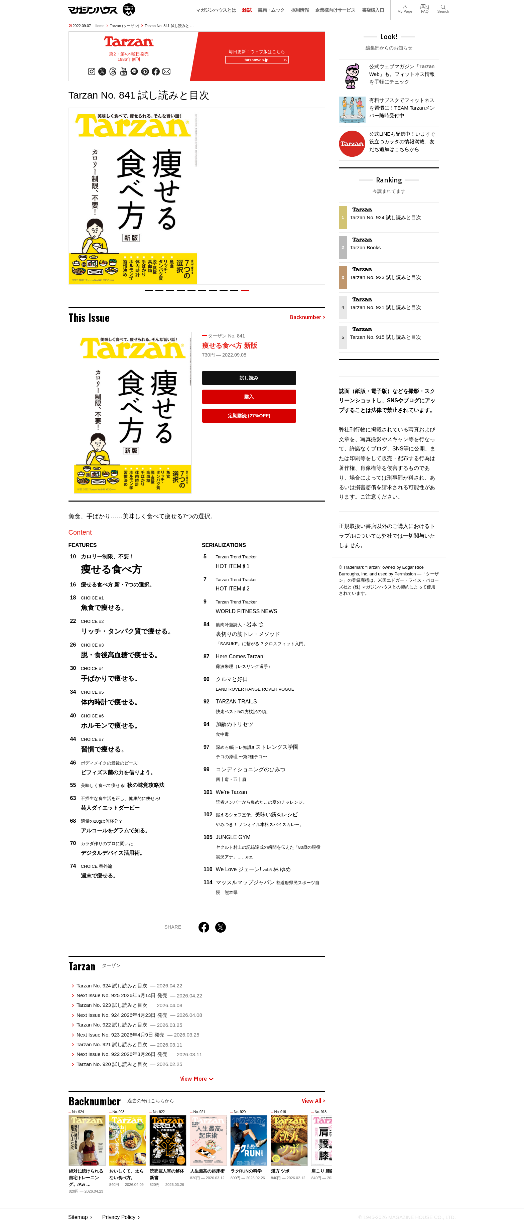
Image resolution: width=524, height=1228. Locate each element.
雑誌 (246, 10)
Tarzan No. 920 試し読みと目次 (129, 1067)
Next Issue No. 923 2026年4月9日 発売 (138, 1037)
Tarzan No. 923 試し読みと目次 (129, 1007)
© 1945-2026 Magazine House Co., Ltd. (403, 1220)
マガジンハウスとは (216, 10)
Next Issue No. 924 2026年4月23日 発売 (139, 1017)
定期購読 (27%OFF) (249, 418)
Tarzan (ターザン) (124, 26)
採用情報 (300, 10)
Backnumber (307, 320)
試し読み (249, 380)
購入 (249, 399)
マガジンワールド (101, 9)
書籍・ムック (271, 10)
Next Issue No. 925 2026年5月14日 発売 (139, 998)
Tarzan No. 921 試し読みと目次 (129, 1047)
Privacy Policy (119, 1220)
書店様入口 (373, 10)
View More (197, 1081)
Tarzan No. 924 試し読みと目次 (129, 988)
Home (99, 26)
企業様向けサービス (335, 10)
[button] (149, 293)
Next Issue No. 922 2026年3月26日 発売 (139, 1057)
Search (443, 6)
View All (313, 1104)
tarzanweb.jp (263, 61)
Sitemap (78, 1220)
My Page (404, 6)
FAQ (424, 6)
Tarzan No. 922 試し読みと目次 (129, 1027)
